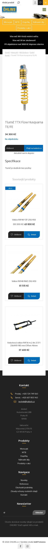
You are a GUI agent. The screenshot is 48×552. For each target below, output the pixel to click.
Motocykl (14, 52)
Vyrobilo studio (33, 542)
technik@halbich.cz (26, 401)
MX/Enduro (24, 52)
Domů (7, 52)
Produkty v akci (24, 28)
